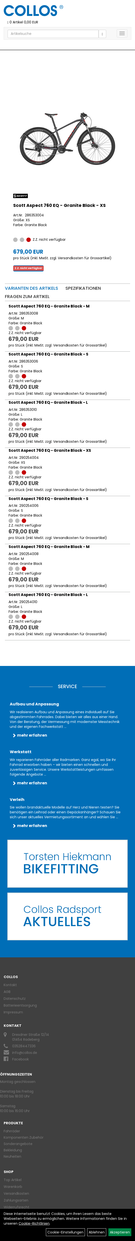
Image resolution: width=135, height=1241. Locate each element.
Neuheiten (12, 1156)
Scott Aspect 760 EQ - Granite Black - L (48, 402)
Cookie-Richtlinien (34, 1223)
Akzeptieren (120, 1232)
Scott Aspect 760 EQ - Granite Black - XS (59, 205)
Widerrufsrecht (16, 1207)
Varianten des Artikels (31, 288)
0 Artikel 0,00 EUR (22, 22)
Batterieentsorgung (20, 1005)
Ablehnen (97, 1232)
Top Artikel (12, 1179)
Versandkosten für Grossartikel (84, 258)
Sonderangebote (18, 1143)
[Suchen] (102, 34)
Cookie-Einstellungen (65, 1232)
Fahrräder (12, 1131)
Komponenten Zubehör (23, 1137)
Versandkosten (16, 1193)
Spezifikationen (83, 288)
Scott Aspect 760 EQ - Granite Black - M (49, 306)
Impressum (13, 1012)
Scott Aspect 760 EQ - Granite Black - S (48, 354)
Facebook (20, 1059)
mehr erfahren (32, 735)
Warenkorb (13, 1186)
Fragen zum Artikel (27, 296)
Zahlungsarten (16, 1200)
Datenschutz (15, 998)
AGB (7, 991)
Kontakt (10, 984)
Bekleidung (13, 1150)
